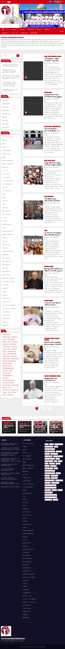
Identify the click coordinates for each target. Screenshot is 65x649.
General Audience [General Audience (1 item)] (12, 351)
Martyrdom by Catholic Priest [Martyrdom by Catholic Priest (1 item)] (9, 361)
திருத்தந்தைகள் (5, 254)
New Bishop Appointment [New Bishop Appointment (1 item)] (8, 368)
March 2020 (5, 123)
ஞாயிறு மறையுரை (6, 224)
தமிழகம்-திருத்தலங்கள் (7, 231)
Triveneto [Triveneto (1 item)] (14, 392)
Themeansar (42, 646)
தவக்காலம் (4, 241)
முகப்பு (7, 29)
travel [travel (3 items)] (9, 392)
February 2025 (6, 110)
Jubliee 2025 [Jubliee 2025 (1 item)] (13, 356)
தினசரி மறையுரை (6, 271)
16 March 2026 (49, 63)
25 (46, 408)
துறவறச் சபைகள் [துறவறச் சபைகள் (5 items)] (55, 482)
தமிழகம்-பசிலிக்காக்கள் (7, 234)
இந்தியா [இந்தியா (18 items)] (56, 446)
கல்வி (3, 194)
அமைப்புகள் (15, 32)
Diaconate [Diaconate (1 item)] (14, 348)
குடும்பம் (4, 197)
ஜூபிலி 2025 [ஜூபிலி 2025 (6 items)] (53, 465)
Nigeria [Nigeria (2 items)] (10, 370)
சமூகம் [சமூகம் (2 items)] (46, 463)
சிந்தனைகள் (5, 207)
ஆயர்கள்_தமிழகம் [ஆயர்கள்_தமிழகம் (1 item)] (49, 446)
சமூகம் (4, 204)
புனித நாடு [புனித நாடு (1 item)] (54, 490)
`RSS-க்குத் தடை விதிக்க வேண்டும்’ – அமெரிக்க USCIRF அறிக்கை (51, 61)
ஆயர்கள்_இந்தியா (6, 150)
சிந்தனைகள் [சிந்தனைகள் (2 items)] (51, 463)
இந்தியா (4, 157)
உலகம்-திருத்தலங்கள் (7, 184)
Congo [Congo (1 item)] (4, 348)
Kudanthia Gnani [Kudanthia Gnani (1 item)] (6, 358)
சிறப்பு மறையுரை (6, 210)
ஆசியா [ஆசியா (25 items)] (46, 444)
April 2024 (4, 120)
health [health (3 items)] (4, 353)
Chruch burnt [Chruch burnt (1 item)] (15, 346)
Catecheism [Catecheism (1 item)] (5, 344)
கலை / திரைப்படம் (6, 190)
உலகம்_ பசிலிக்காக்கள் (7, 180)
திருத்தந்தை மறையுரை (7, 251)
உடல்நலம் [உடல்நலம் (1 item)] (47, 453)
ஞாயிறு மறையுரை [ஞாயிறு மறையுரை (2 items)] (49, 468)
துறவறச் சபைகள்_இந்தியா (8, 278)
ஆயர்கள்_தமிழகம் (6, 153)
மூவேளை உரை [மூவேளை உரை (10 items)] (48, 499)
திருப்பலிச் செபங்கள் (7, 261)
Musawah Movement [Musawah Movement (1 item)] (7, 363)
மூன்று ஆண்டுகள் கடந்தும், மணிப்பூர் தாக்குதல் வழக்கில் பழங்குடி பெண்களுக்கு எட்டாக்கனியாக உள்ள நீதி (10, 460)
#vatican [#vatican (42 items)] (4, 341)
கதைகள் (4, 187)
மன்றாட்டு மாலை (6, 315)
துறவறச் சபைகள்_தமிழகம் (8, 281)
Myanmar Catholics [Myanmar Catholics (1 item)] (7, 365)
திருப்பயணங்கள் (6, 258)
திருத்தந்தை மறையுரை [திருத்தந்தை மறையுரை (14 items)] (49, 480)
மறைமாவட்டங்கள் (6, 301)
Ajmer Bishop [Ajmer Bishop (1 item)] (15, 341)
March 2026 (5, 100)
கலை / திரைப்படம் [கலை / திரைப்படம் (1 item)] (49, 461)
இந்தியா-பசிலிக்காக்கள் (7, 163)
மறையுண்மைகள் (6, 311)
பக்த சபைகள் (5, 284)
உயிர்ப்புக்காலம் (6, 173)
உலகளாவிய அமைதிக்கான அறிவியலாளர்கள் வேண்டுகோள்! (52, 305)
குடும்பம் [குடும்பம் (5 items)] (60, 461)
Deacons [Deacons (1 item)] (9, 348)
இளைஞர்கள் (5, 167)
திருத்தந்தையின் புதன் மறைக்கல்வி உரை (10, 486)
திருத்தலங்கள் (5, 32)
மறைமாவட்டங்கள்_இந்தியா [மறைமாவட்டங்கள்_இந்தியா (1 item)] (51, 494)
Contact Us (24, 32)
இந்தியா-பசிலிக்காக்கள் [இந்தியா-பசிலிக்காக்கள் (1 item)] (50, 451)
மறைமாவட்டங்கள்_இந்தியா (9, 305)
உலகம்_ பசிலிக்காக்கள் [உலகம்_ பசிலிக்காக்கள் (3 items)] (49, 458)
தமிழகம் (4, 227)
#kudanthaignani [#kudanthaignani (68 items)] (6, 336)
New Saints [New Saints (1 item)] (5, 370)
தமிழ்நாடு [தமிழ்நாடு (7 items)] (58, 473)
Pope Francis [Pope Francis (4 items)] (5, 377)
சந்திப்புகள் (4, 200)
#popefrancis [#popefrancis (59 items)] (14, 336)
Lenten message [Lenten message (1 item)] (14, 358)
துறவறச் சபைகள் (6, 274)
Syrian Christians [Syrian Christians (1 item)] (14, 389)
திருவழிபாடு (31, 29)
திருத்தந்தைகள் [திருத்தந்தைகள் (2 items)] (54, 478)
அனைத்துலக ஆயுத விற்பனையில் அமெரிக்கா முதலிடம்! (52, 201)
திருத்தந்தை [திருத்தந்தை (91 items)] (47, 478)
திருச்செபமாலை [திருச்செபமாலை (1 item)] (54, 475)
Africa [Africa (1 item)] (9, 341)
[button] (60, 31)
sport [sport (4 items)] (9, 387)
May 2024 (4, 117)
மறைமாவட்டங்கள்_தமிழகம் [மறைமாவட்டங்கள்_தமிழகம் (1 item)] (51, 497)
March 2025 (5, 107)
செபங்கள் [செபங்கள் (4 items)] (58, 463)
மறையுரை (22, 29)
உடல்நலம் (4, 170)
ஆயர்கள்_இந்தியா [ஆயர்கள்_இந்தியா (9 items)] (59, 444)
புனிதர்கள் (4, 291)
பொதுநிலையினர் (6, 298)
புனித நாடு (4, 288)
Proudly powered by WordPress (25, 646)
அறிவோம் (47, 29)
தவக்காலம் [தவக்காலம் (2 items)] (47, 475)
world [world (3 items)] (4, 394)
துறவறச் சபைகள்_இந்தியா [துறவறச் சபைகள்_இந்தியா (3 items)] (50, 485)
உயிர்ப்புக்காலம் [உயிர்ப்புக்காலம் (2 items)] (54, 453)
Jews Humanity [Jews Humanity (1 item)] (6, 356)
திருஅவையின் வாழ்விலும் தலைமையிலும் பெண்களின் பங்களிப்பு (52, 344)
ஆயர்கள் (4, 147)
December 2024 (6, 113)
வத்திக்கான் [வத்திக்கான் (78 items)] (55, 499)
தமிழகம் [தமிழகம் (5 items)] (56, 468)
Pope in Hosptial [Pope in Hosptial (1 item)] (15, 385)
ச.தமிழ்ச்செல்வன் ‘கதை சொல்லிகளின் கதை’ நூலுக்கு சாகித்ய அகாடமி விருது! (9, 71)
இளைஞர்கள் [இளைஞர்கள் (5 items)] (59, 451)
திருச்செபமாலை (6, 244)
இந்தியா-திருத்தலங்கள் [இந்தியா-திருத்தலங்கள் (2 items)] (49, 449)
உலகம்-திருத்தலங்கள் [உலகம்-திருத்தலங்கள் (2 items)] (58, 456)
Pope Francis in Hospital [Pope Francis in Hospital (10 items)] (8, 382)
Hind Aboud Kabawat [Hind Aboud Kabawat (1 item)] (11, 353)
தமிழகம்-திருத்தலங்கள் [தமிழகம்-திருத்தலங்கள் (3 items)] (50, 470)
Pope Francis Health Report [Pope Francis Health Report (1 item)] (9, 380)
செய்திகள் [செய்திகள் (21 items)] (47, 465)
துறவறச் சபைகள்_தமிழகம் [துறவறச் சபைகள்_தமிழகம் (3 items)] (50, 487)
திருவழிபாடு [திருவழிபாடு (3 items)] (47, 482)
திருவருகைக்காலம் (6, 264)
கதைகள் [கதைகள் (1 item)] (57, 458)
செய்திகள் (14, 29)
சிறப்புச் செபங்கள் (6, 214)
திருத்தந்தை (5, 247)
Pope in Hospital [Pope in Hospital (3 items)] (6, 385)
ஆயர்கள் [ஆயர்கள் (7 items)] (51, 444)
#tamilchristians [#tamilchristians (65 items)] (10, 339)
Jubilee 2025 (34, 32)
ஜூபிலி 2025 (5, 325)
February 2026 (6, 103)
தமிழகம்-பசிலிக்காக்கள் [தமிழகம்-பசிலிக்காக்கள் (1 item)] (50, 473)
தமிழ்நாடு (4, 237)
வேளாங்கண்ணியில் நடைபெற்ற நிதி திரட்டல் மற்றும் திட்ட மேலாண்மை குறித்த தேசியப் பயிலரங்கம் (10, 77)
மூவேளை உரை (6, 318)
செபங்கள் (39, 29)
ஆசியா (4, 143)
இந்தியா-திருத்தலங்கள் (7, 160)
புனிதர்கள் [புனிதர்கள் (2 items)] (60, 490)
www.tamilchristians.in (13, 638)
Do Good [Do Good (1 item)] (4, 351)
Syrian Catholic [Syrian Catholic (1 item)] (6, 389)
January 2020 (5, 127)
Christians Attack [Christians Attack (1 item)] (6, 346)
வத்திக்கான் (5, 322)
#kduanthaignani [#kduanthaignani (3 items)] (6, 334)
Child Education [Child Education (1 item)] (12, 344)
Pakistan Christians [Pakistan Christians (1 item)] (7, 373)
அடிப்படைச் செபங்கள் (7, 136)
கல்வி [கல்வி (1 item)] (55, 461)
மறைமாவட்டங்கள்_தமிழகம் (9, 308)
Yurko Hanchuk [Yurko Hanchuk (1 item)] (10, 394)
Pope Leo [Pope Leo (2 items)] (5, 387)
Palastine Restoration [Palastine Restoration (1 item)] (7, 375)
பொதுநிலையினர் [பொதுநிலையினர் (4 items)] (48, 492)
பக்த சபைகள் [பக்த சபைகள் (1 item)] (48, 490)
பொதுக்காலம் (5, 295)
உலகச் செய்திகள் (6, 177)
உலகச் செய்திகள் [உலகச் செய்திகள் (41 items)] (48, 456)
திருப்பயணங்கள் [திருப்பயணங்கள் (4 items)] (59, 480)
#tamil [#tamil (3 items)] (4, 339)
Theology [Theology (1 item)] (5, 392)
